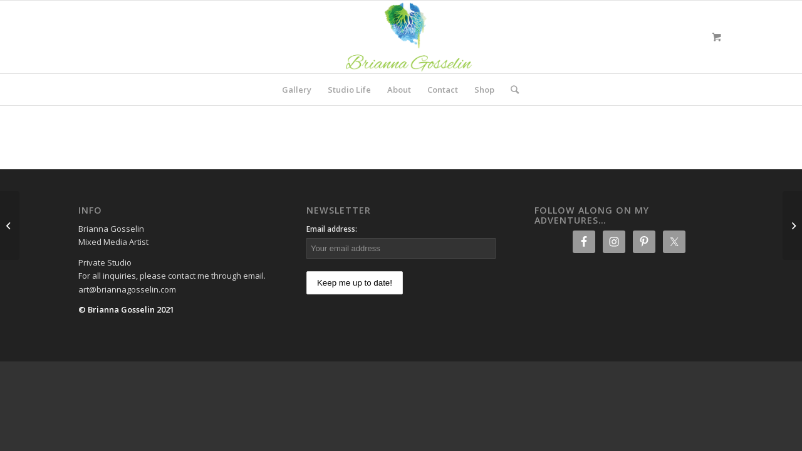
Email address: (331, 229)
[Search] (511, 89)
